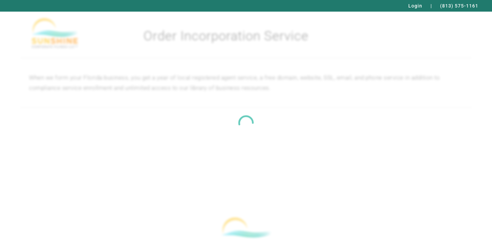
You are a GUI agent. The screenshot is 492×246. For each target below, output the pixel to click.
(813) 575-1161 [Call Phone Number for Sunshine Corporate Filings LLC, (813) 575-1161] (459, 6)
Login (415, 6)
